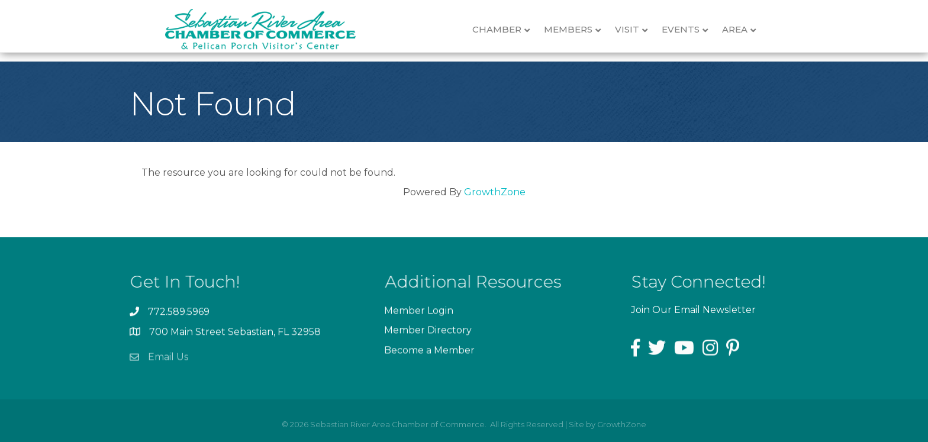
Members (578, 30)
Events (691, 30)
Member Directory (428, 333)
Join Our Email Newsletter (693, 309)
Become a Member (429, 353)
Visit (637, 30)
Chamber (506, 30)
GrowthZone (495, 192)
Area (745, 30)
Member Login (418, 314)
